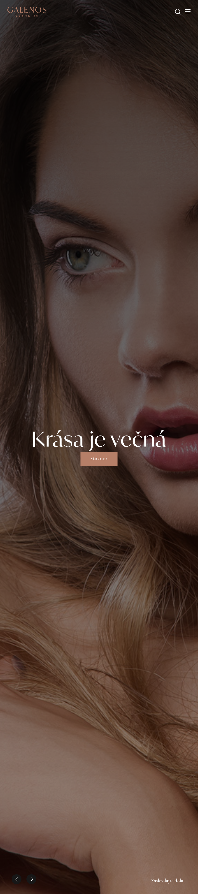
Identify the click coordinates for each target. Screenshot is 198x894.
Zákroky (99, 459)
